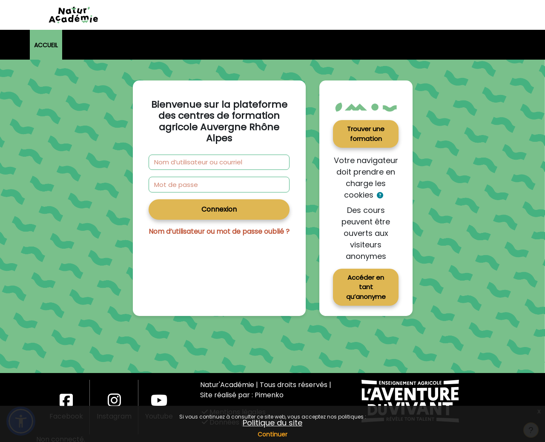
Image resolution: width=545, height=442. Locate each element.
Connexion (219, 209)
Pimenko (269, 395)
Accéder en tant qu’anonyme (366, 287)
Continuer (272, 434)
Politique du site (272, 422)
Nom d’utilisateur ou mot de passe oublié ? (219, 231)
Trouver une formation (365, 133)
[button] (380, 195)
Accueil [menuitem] (46, 45)
